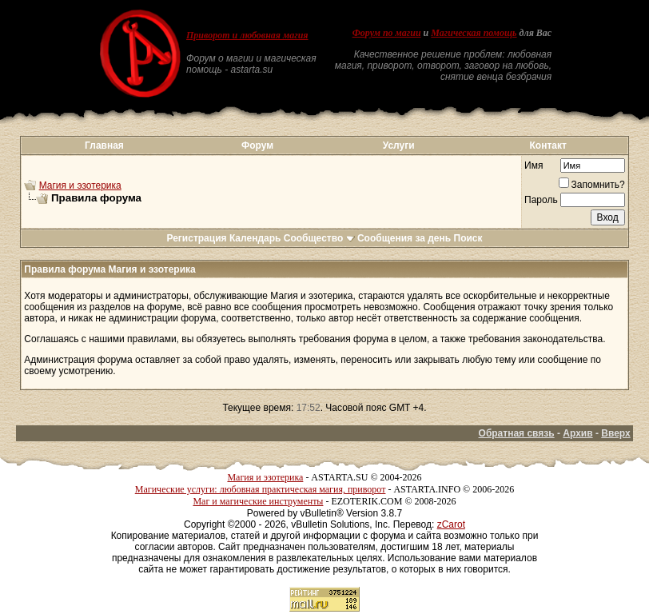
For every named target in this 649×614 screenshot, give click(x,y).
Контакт (548, 145)
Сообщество (319, 238)
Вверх (615, 433)
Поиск (468, 238)
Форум (257, 145)
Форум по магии (386, 32)
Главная (104, 145)
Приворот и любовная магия (247, 35)
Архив (577, 433)
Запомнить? (592, 184)
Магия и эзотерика (80, 185)
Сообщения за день (404, 238)
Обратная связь (517, 433)
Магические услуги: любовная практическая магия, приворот (260, 489)
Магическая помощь (473, 32)
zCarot (451, 524)
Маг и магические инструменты (258, 501)
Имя (533, 165)
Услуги (399, 145)
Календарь (255, 238)
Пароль (541, 199)
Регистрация (196, 238)
